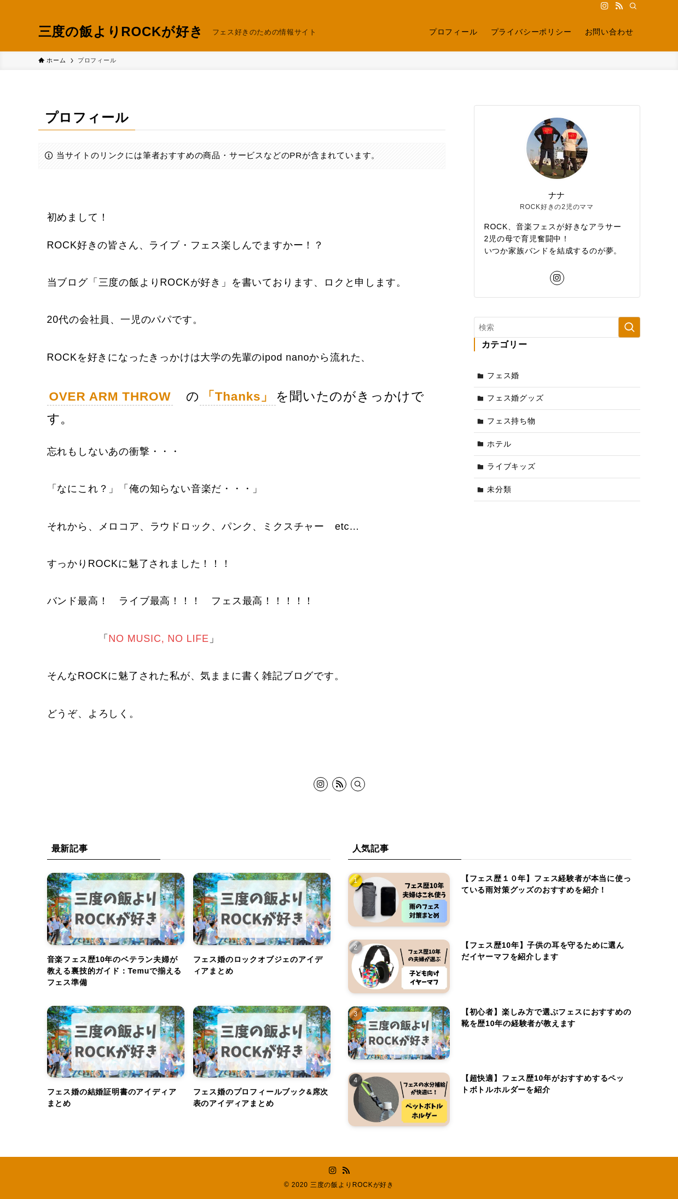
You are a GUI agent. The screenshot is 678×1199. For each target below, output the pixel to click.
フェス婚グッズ (515, 397)
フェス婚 (503, 375)
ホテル (499, 443)
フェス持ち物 (511, 420)
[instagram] (605, 6)
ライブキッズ (511, 466)
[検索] (633, 6)
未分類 (499, 489)
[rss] (619, 6)
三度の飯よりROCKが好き (121, 31)
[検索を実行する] (629, 327)
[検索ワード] (557, 327)
